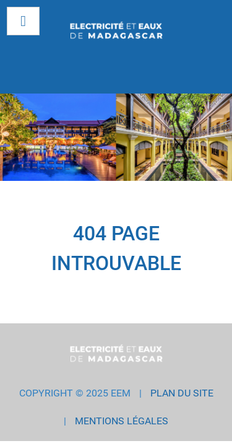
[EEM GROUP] (116, 31)
